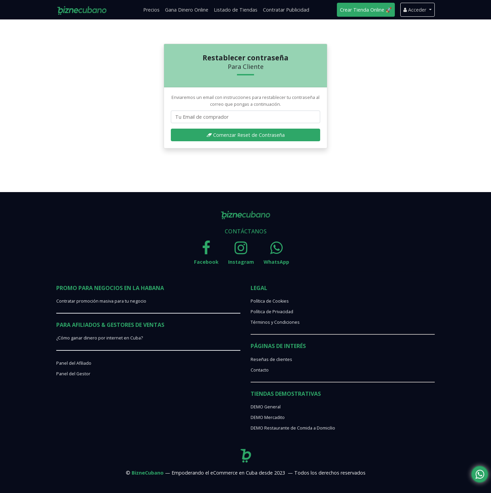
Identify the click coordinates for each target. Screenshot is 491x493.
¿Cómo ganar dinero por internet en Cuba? (99, 338)
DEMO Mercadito (268, 417)
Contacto (260, 370)
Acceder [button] (415, 9)
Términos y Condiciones (275, 322)
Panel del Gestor (73, 374)
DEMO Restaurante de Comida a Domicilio (293, 428)
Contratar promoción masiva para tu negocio (101, 301)
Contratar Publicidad (286, 9)
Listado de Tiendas (235, 9)
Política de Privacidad (272, 312)
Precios (151, 9)
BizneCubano (148, 472)
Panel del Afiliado (73, 363)
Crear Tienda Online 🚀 (366, 9)
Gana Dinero (186, 9)
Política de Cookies (270, 301)
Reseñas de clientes (271, 359)
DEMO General (266, 407)
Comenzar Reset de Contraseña (246, 135)
